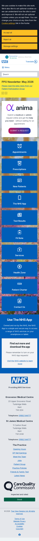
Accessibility (19, 524)
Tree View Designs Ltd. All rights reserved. (23, 512)
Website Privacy (19, 521)
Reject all (7, 39)
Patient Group (19, 464)
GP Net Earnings (19, 453)
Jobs (19, 460)
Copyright (19, 529)
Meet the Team (19, 457)
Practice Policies (19, 468)
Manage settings (10, 46)
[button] (3, 93)
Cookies (19, 526)
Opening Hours (19, 449)
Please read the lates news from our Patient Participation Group (17, 87)
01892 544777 (25, 415)
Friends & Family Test (19, 472)
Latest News (19, 476)
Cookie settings (8, 23)
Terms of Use (19, 519)
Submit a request (19, 130)
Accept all (7, 33)
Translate (31, 61)
